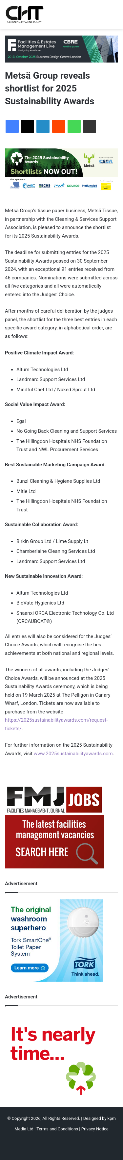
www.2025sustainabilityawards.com (73, 754)
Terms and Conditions (57, 1128)
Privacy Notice (95, 1128)
